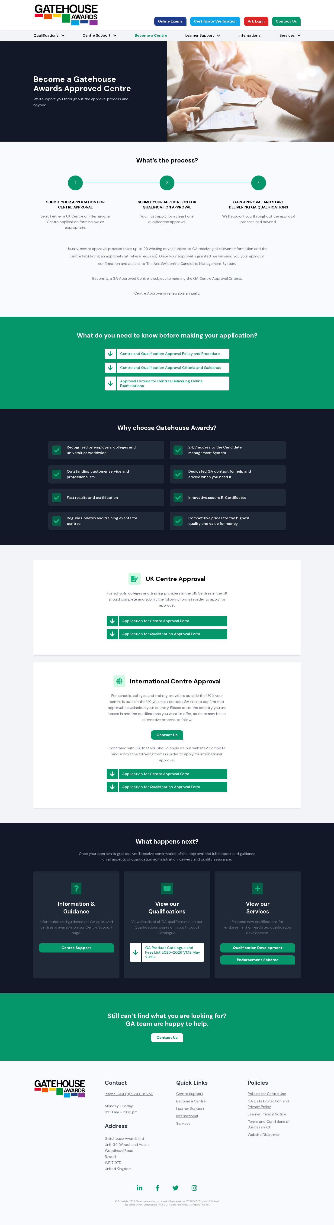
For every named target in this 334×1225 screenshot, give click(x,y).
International (249, 35)
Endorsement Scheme (258, 959)
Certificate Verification (215, 21)
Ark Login (256, 21)
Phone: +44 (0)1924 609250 (129, 1094)
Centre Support (76, 947)
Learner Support (190, 1108)
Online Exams (170, 21)
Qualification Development (258, 947)
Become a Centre (151, 35)
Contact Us (286, 21)
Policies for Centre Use (267, 1093)
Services (183, 1123)
